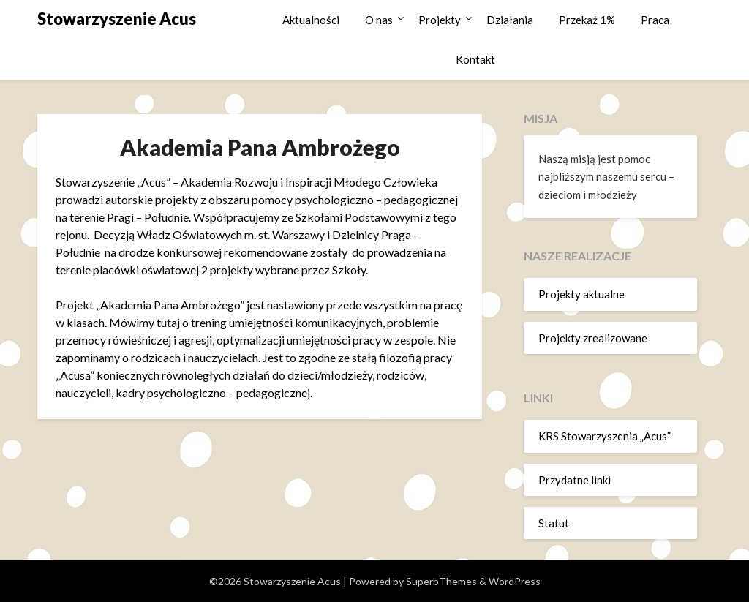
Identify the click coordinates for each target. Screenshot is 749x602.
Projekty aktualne (581, 294)
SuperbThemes (441, 581)
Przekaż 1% (587, 19)
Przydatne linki (574, 479)
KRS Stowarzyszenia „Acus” (604, 436)
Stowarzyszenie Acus (116, 19)
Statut (553, 523)
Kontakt (475, 59)
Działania (509, 19)
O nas (379, 19)
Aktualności (310, 19)
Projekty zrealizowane (592, 338)
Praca (655, 19)
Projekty (439, 19)
